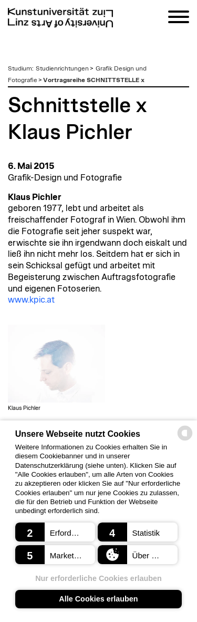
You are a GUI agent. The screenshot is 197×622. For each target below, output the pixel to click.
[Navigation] (178, 19)
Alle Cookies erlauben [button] (98, 599)
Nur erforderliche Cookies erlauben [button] (98, 578)
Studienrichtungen (62, 68)
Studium (20, 68)
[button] (55, 532)
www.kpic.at (31, 300)
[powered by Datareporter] (185, 440)
